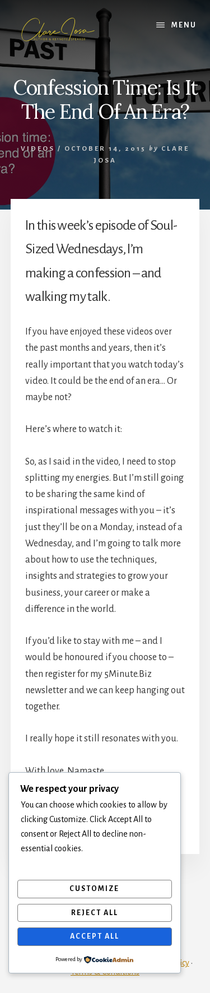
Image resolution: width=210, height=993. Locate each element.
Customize (94, 889)
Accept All (94, 936)
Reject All (94, 913)
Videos (38, 148)
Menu (184, 25)
